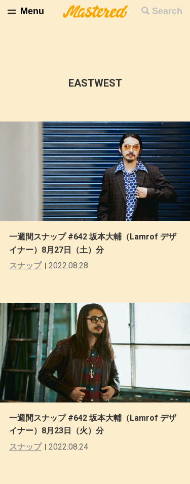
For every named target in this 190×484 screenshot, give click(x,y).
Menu (32, 11)
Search (167, 11)
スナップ (25, 265)
